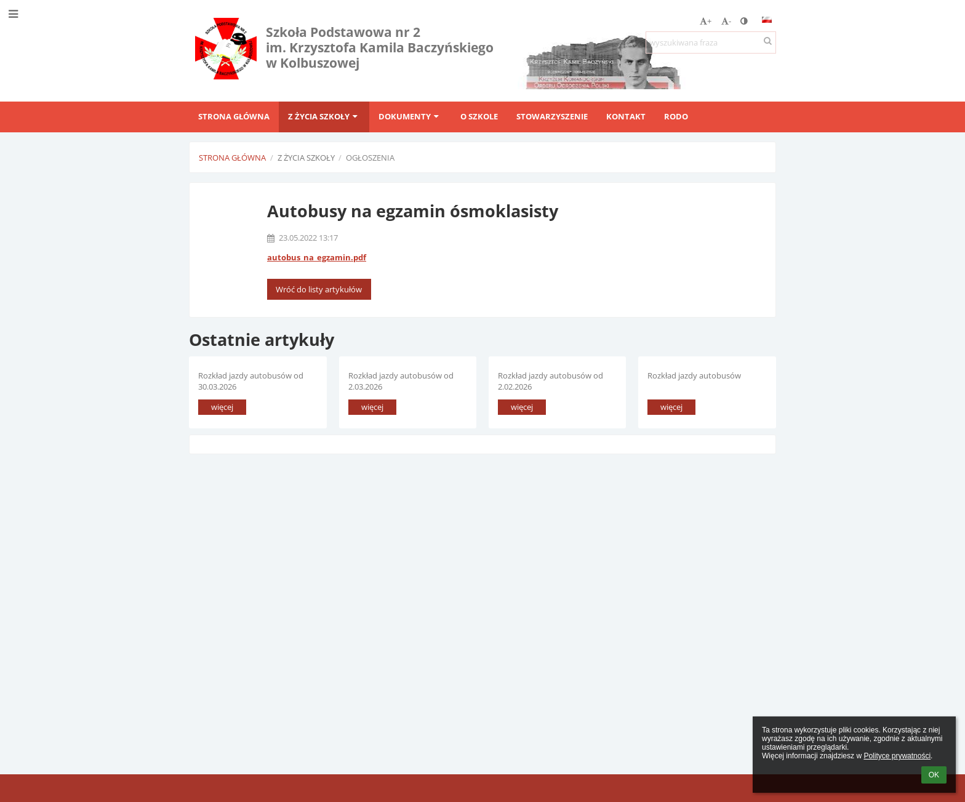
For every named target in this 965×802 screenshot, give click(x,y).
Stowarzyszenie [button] (552, 116)
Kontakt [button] (626, 116)
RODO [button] (676, 116)
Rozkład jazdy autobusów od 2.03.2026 (401, 380)
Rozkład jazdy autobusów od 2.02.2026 (550, 380)
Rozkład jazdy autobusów (694, 375)
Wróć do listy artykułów (319, 289)
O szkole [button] (479, 116)
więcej (222, 406)
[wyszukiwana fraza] (711, 42)
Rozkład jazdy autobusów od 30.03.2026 (250, 380)
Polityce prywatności (897, 756)
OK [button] (934, 775)
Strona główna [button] (234, 116)
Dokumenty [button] (409, 116)
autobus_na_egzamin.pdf (316, 257)
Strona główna (232, 157)
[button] (767, 19)
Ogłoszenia (370, 157)
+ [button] (705, 20)
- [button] (726, 20)
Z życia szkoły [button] (324, 116)
